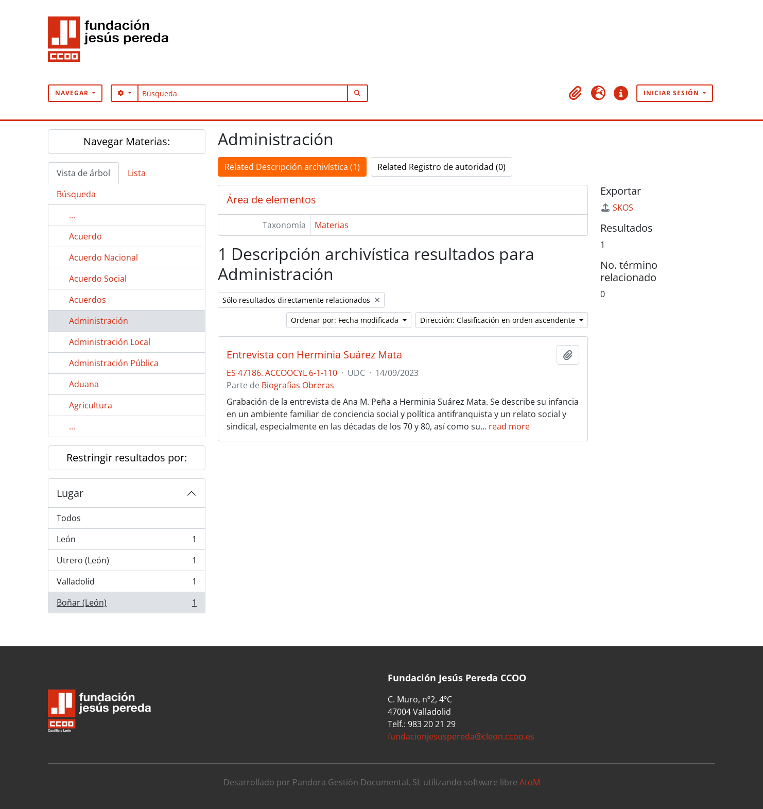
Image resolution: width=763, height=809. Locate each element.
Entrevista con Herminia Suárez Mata (314, 355)
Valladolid (126, 583)
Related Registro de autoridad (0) (441, 167)
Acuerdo (85, 236)
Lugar (70, 493)
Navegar (73, 93)
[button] (575, 93)
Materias (332, 225)
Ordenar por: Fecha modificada (346, 320)
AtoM (529, 782)
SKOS (616, 207)
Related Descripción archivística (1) (292, 167)
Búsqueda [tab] (76, 194)
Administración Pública (114, 363)
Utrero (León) (126, 562)
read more (509, 426)
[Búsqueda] (243, 93)
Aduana (84, 384)
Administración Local (109, 342)
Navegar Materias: (126, 141)
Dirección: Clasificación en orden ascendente (498, 320)
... (72, 215)
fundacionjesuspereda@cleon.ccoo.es (461, 736)
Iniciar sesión (672, 93)
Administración (98, 320)
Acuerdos (87, 299)
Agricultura (90, 405)
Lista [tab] (137, 173)
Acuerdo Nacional (103, 257)
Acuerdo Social (98, 278)
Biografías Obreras (298, 385)
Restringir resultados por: (126, 457)
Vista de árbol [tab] (83, 173)
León (126, 541)
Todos (69, 518)
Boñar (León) (126, 604)
